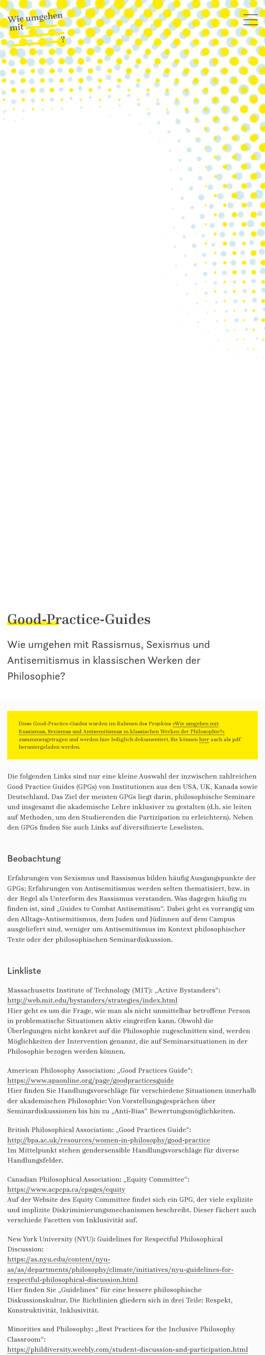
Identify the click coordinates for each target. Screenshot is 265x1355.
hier (204, 739)
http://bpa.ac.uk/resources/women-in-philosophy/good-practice (108, 1140)
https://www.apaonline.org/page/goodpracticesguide (90, 1080)
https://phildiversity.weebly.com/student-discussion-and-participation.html (127, 1349)
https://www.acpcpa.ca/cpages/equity (66, 1189)
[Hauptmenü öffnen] (250, 21)
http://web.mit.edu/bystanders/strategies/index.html (92, 1000)
